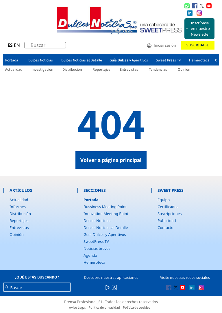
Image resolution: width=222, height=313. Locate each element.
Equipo (164, 199)
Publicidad (167, 220)
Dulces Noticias (97, 220)
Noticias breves (97, 248)
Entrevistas (19, 227)
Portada (91, 199)
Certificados (168, 206)
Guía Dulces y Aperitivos (105, 234)
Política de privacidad (104, 307)
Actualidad (19, 199)
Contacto (165, 227)
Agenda (90, 255)
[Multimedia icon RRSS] (194, 5)
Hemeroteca (94, 262)
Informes (18, 206)
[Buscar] (27, 46)
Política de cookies (136, 307)
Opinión (17, 234)
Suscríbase (197, 45)
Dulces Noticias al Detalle (106, 227)
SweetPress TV (96, 241)
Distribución (20, 213)
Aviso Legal (77, 307)
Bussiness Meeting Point (105, 206)
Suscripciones (170, 213)
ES (10, 45)
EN (17, 45)
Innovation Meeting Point (106, 213)
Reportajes (19, 220)
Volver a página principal (111, 160)
